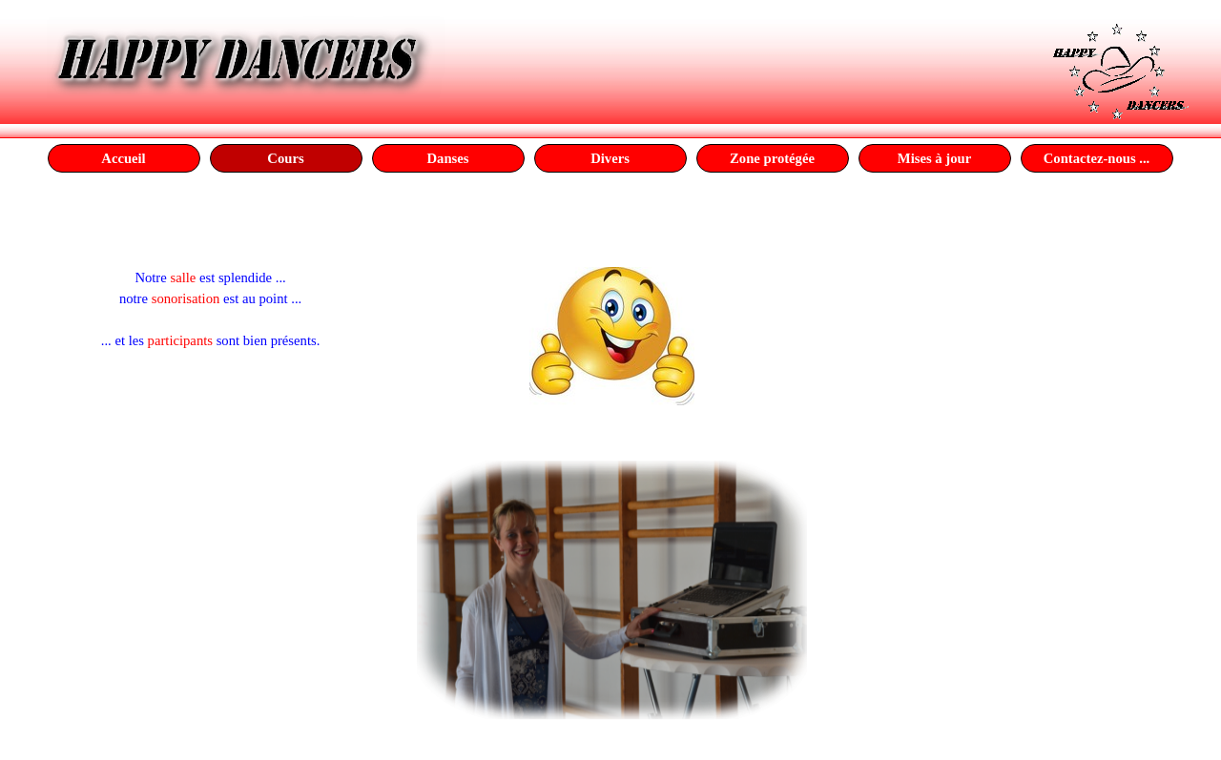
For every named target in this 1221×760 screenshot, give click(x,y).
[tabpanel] (210, 267)
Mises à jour (934, 158)
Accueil (123, 158)
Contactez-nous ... (1097, 158)
